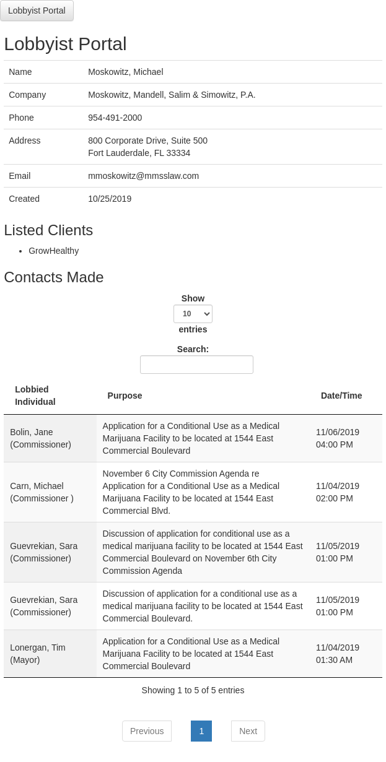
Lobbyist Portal (37, 10)
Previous (147, 731)
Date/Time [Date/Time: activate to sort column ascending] (341, 395)
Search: (195, 359)
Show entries (193, 313)
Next (248, 731)
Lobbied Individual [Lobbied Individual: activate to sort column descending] (35, 395)
